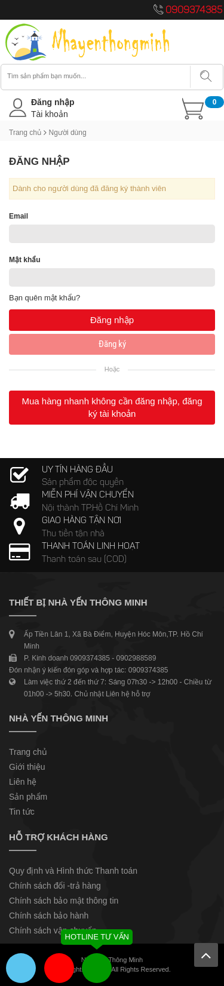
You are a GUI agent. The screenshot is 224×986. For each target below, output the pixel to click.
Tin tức (22, 811)
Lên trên (206, 955)
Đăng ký (112, 344)
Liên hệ (22, 782)
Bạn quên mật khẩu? (44, 297)
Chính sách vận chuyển (53, 930)
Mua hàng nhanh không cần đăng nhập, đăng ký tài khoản (112, 407)
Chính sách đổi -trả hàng (55, 885)
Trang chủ (25, 132)
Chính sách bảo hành (48, 915)
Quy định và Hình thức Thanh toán (73, 871)
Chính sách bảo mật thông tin (63, 900)
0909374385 (193, 11)
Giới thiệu (27, 767)
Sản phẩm (28, 796)
